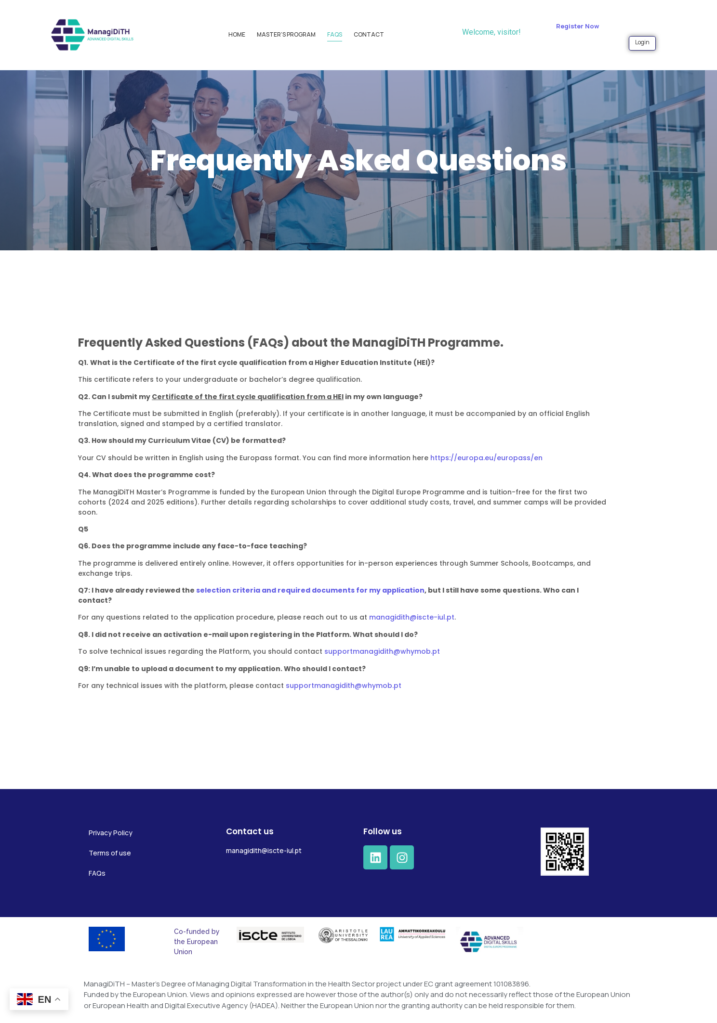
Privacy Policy (111, 832)
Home (236, 34)
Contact (369, 34)
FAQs (334, 34)
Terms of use (110, 852)
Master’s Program (286, 34)
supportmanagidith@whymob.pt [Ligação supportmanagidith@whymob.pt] (334, 651)
